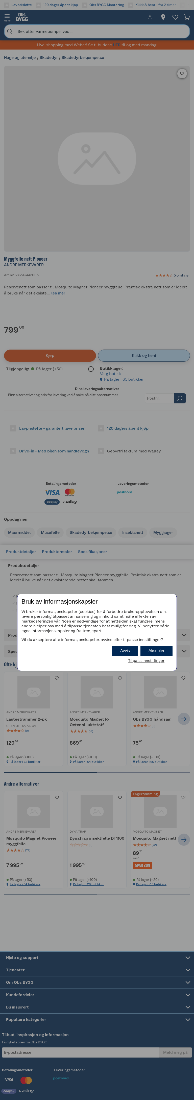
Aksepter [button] (156, 651)
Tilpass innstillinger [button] (146, 660)
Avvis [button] (125, 651)
